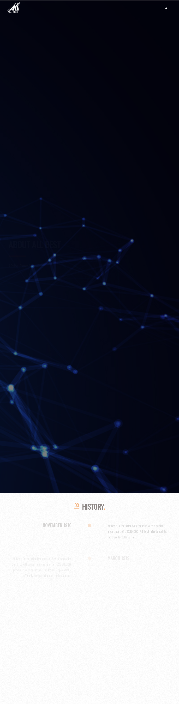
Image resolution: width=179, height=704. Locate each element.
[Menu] (173, 7)
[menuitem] (166, 7)
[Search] (166, 7)
